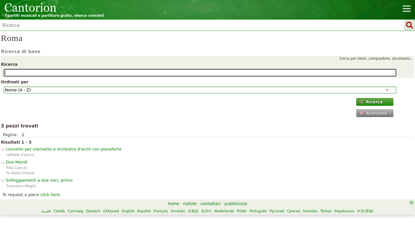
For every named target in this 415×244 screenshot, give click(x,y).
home (174, 203)
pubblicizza (236, 203)
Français (161, 211)
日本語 (193, 211)
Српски (293, 211)
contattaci (211, 203)
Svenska (310, 211)
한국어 (206, 211)
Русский (277, 211)
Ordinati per (15, 82)
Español (144, 211)
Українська (344, 211)
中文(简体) (365, 211)
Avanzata (373, 113)
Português (258, 211)
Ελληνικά (111, 211)
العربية (46, 211)
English (128, 211)
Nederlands (224, 211)
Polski (242, 211)
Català (59, 211)
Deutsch (93, 211)
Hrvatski (178, 211)
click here (50, 194)
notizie (190, 203)
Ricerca (9, 64)
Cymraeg (75, 211)
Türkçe (325, 211)
